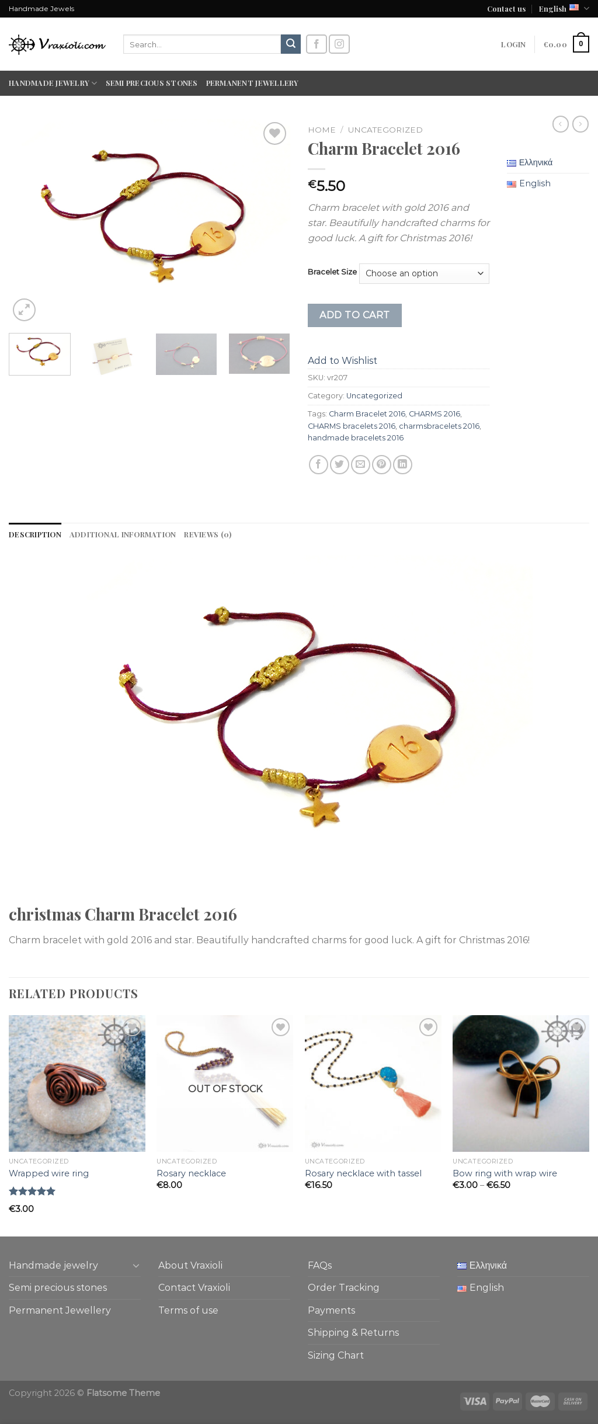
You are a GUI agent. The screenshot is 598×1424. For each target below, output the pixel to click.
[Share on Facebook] (318, 464)
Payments (331, 1310)
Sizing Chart (336, 1355)
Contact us (506, 8)
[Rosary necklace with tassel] (373, 1083)
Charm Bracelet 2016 (367, 413)
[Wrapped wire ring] (77, 1083)
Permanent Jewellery (252, 83)
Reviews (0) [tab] (207, 534)
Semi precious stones (152, 83)
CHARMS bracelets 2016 (351, 426)
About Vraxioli (190, 1265)
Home (322, 129)
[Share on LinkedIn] (402, 464)
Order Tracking (344, 1287)
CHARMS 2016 (434, 413)
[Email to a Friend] (360, 464)
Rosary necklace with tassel (363, 1173)
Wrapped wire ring (49, 1173)
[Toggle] (136, 1265)
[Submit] (291, 44)
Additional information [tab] (122, 534)
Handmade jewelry (53, 83)
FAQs (320, 1265)
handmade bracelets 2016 (356, 437)
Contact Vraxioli (194, 1287)
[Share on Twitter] (339, 464)
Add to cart (354, 315)
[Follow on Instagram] (339, 44)
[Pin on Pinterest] (381, 464)
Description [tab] (35, 534)
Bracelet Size (332, 272)
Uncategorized (385, 129)
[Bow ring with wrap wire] (521, 1083)
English (564, 8)
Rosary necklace (191, 1173)
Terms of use (188, 1310)
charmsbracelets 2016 (439, 426)
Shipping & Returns (353, 1332)
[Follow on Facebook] (316, 44)
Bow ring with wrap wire (505, 1173)
